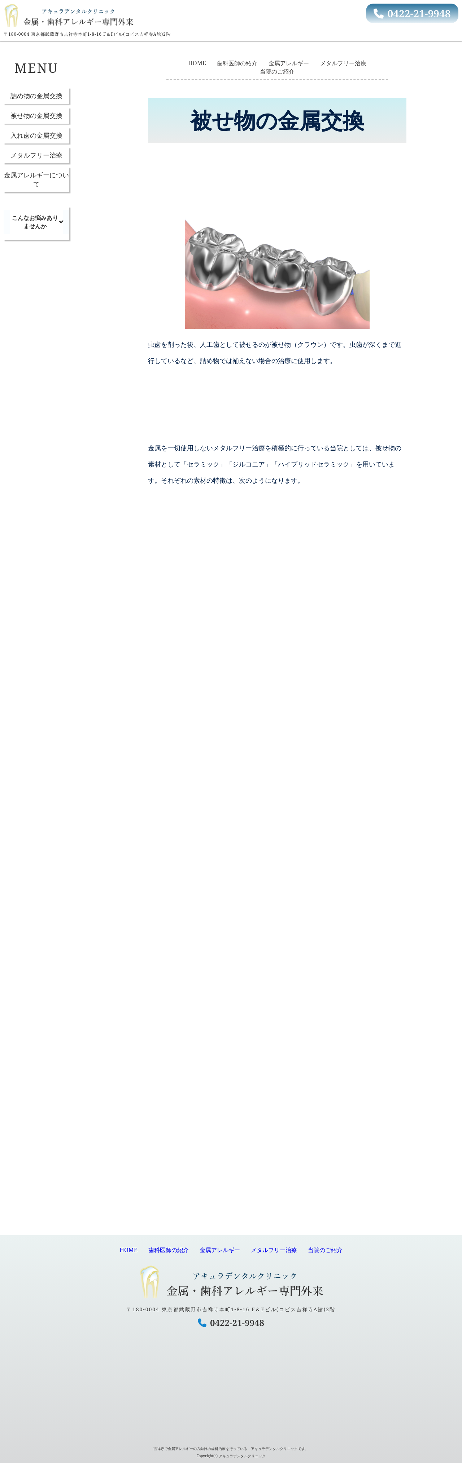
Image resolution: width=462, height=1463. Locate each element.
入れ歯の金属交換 (36, 135)
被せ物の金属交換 (36, 115)
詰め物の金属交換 (36, 95)
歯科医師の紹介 (237, 63)
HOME (197, 63)
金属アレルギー (289, 63)
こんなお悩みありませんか (35, 222)
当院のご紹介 (277, 71)
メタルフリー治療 (36, 155)
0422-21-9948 (412, 13)
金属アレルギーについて (36, 179)
